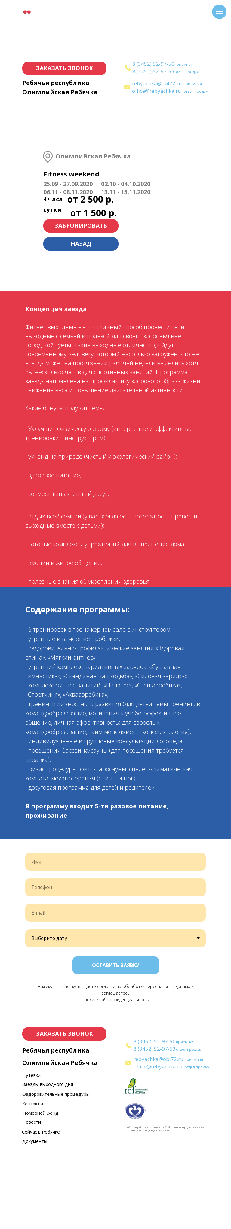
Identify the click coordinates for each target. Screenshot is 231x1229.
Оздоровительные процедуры (56, 1172)
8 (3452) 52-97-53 (153, 71)
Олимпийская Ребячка (60, 92)
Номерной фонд (40, 1191)
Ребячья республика (55, 83)
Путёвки (31, 1153)
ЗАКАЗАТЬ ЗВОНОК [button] (64, 68)
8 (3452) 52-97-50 (153, 63)
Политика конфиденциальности (151, 1208)
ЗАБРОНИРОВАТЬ (81, 226)
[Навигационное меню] (219, 12)
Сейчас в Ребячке (41, 1209)
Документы (34, 1219)
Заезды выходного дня (47, 1162)
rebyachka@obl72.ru (157, 83)
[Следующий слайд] (219, 878)
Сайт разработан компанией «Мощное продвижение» (164, 1205)
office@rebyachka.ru (156, 90)
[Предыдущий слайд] (12, 878)
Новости (31, 1200)
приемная (183, 64)
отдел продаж (186, 71)
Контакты (32, 1181)
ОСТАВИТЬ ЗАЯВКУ (115, 1043)
